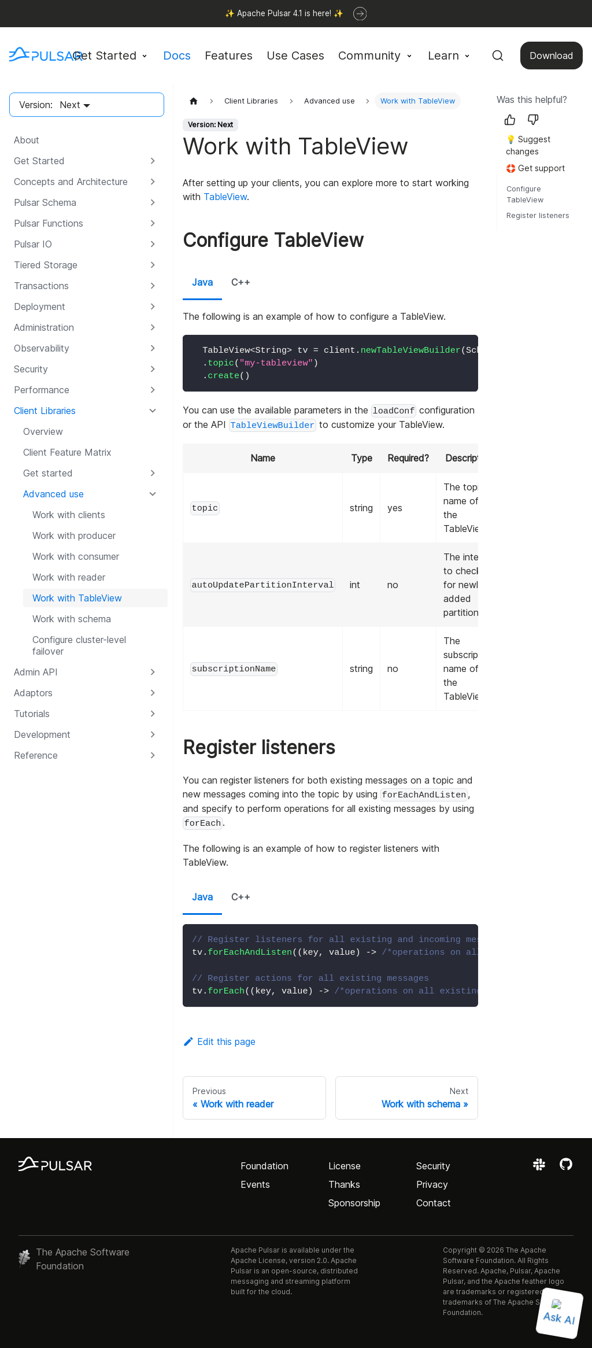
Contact (433, 1203)
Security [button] (31, 369)
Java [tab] (202, 282)
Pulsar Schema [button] (45, 202)
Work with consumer (75, 556)
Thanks (344, 1184)
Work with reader (68, 577)
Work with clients (68, 514)
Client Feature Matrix (67, 452)
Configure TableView (524, 194)
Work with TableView (77, 598)
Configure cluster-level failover (79, 645)
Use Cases (295, 55)
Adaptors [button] (33, 693)
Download (552, 55)
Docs (177, 55)
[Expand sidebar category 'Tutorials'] (153, 713)
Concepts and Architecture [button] (71, 181)
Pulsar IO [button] (33, 244)
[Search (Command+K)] (498, 55)
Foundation (264, 1166)
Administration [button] (44, 327)
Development (42, 734)
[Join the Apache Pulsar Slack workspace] (541, 1168)
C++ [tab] (240, 282)
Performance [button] (41, 390)
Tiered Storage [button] (45, 265)
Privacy (432, 1184)
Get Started (39, 161)
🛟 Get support (535, 168)
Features (229, 55)
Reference (36, 755)
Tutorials (32, 713)
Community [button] (369, 55)
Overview (43, 431)
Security (433, 1166)
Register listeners (537, 215)
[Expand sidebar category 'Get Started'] (153, 161)
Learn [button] (443, 55)
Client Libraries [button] (45, 410)
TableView (225, 196)
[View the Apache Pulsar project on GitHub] (566, 1168)
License (344, 1166)
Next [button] (70, 104)
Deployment (39, 306)
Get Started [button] (104, 55)
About (26, 140)
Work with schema (71, 619)
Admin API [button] (36, 672)
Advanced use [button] (53, 494)
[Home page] (194, 101)
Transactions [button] (41, 285)
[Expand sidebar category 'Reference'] (153, 755)
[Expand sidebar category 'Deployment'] (153, 306)
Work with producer (74, 535)
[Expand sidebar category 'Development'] (153, 734)
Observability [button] (41, 348)
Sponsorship (354, 1203)
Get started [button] (48, 473)
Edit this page (219, 1041)
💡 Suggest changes (528, 145)
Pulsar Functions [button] (48, 223)
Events (255, 1184)
